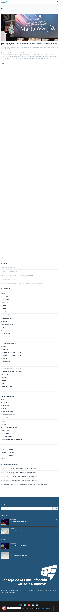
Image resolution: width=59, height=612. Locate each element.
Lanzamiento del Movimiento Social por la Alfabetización (22, 468)
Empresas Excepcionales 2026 (8, 267)
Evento (29, 47)
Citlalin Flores (6, 484)
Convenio (4, 358)
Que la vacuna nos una (9, 427)
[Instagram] (4, 608)
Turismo (3, 446)
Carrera (4, 321)
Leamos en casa (6, 390)
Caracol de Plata (7, 318)
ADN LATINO (4, 296)
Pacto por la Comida (8, 415)
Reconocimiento (6, 430)
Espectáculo (5, 374)
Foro (2, 383)
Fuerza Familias (6, 386)
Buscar (3, 504)
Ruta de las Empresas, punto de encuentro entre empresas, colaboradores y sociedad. (22, 283)
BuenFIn (3, 308)
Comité (3, 330)
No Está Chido (5, 405)
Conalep (4, 346)
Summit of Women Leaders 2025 (11, 439)
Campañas (4, 312)
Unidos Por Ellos (7, 449)
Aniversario (5, 299)
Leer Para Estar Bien (8, 396)
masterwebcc (6, 47)
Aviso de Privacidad (43, 608)
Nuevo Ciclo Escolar (8, 411)
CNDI (2, 327)
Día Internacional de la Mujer (11, 368)
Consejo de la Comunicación (21, 47)
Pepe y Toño (5, 418)
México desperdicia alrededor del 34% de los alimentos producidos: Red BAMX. (20, 275)
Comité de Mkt (6, 333)
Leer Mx (3, 393)
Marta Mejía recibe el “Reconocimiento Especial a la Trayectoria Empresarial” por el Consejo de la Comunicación (29, 44)
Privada (3, 424)
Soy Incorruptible (7, 436)
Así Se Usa (4, 302)
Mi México (4, 402)
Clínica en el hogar (8, 324)
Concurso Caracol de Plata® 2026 (9, 271)
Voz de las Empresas (41, 47)
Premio (3, 421)
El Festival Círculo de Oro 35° (8, 279)
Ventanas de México (8, 452)
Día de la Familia (6, 365)
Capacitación (5, 315)
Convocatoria (6, 361)
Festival (4, 380)
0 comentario (51, 47)
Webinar (4, 458)
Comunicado (5, 340)
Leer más (6, 63)
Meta (2, 399)
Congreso (4, 349)
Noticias (34, 47)
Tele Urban (5, 443)
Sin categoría (5, 433)
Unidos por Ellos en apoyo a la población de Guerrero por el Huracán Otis (29, 484)
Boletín (12, 47)
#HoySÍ (3, 293)
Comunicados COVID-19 (8, 343)
